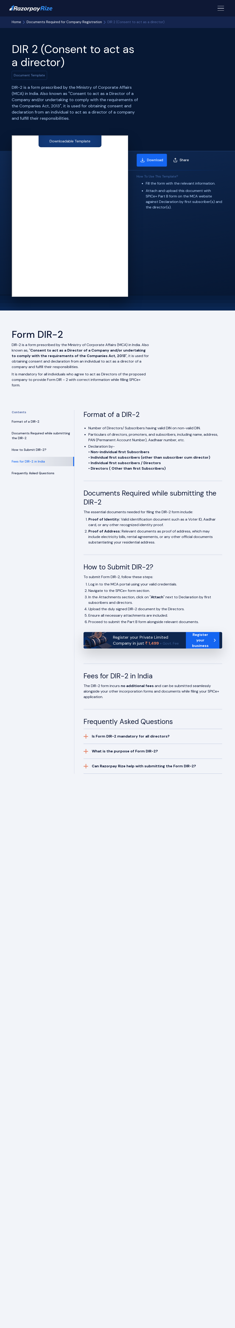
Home (16, 22)
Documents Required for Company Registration (64, 22)
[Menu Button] (221, 8)
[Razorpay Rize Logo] (30, 8)
